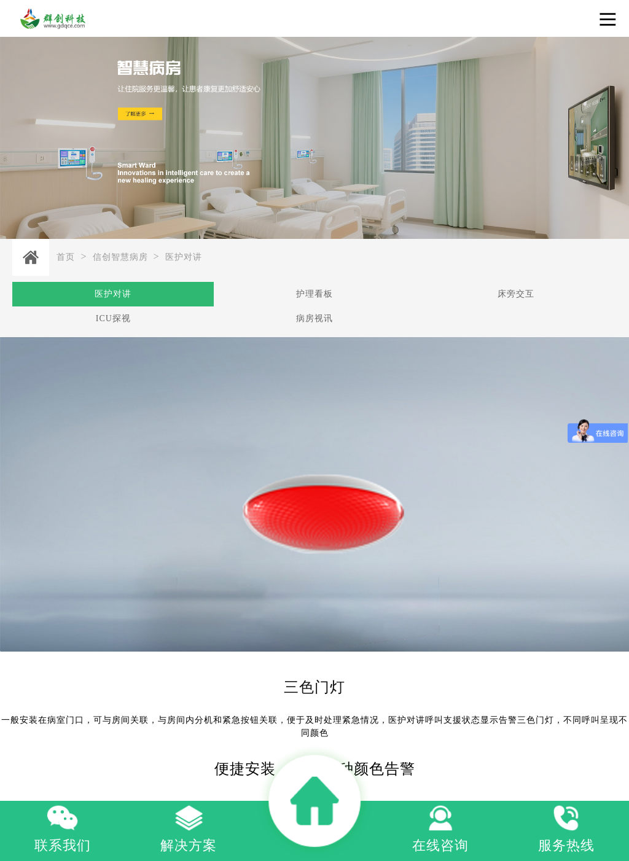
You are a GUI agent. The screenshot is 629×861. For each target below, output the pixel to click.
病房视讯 (314, 318)
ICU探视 (113, 318)
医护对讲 (183, 257)
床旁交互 (516, 293)
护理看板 (314, 293)
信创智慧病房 (120, 257)
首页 (66, 257)
